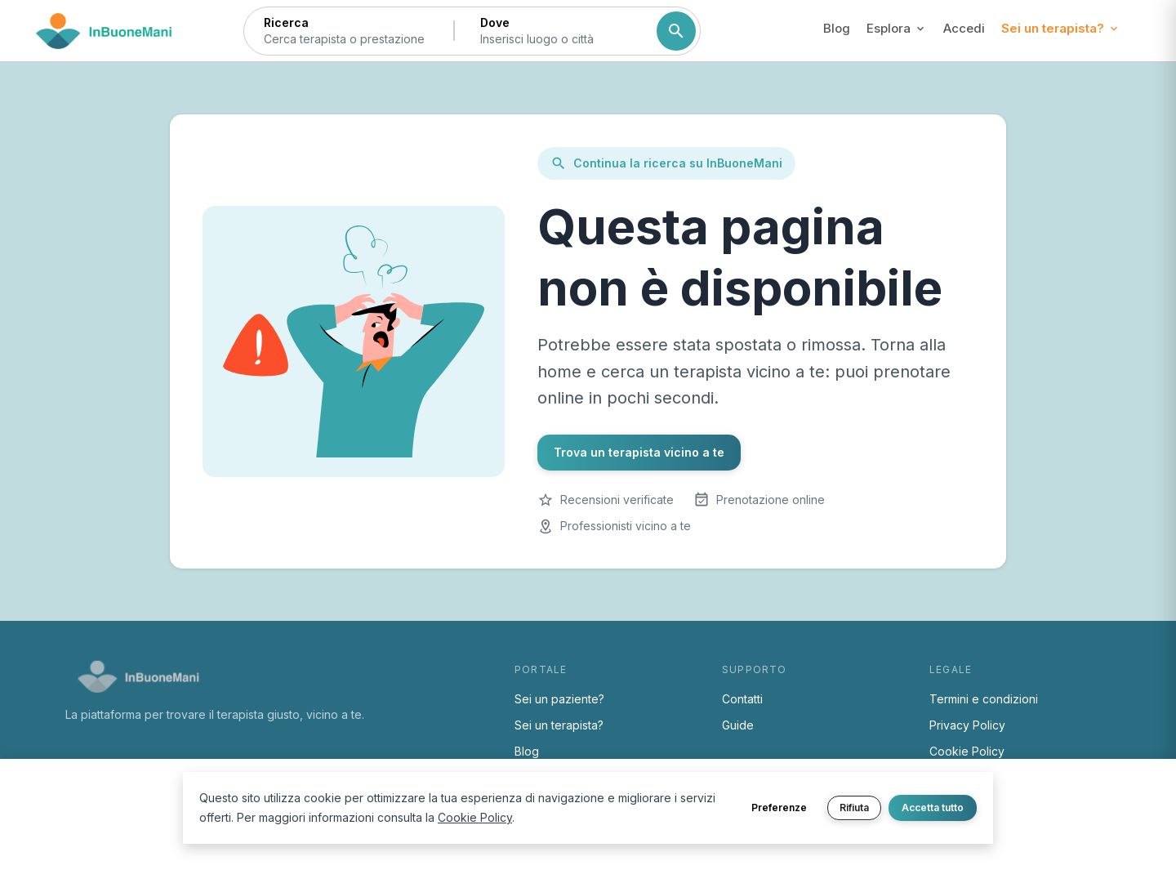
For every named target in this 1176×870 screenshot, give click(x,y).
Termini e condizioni (983, 699)
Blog (836, 28)
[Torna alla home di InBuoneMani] (104, 31)
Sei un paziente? (559, 699)
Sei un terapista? (559, 725)
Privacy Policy (967, 725)
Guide (738, 725)
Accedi (964, 28)
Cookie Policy (966, 751)
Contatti (742, 699)
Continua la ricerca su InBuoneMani (666, 163)
